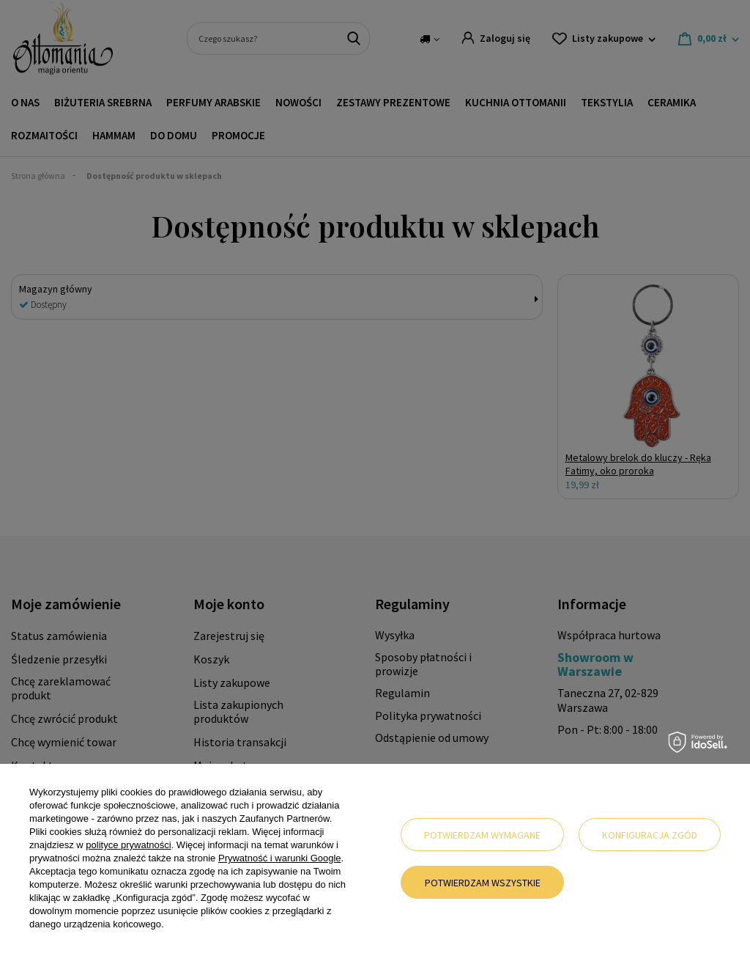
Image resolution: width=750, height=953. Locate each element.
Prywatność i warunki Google (279, 858)
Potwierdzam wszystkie (483, 882)
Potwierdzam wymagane (482, 835)
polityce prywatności (128, 844)
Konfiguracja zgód (649, 835)
